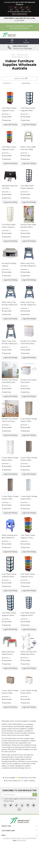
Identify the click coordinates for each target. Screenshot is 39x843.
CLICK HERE (19, 20)
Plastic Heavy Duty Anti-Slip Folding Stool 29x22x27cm (28, 264)
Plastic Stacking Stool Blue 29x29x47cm (9, 536)
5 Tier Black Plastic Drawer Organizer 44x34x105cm (27, 187)
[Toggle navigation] (12, 41)
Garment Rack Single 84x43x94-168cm (28, 226)
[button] (26, 41)
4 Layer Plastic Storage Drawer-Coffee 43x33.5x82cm (10, 497)
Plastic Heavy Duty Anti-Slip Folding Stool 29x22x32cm (10, 303)
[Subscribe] (34, 794)
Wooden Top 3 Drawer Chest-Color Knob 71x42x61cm (10, 420)
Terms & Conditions (27, 799)
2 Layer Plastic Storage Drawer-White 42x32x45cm (28, 692)
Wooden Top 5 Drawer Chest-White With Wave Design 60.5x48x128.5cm (10, 381)
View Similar (7, 117)
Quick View (6, 120)
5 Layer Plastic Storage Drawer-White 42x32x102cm (10, 459)
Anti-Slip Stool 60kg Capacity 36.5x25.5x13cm (9, 264)
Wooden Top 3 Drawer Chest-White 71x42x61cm (28, 381)
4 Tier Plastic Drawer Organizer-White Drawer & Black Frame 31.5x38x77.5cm (28, 109)
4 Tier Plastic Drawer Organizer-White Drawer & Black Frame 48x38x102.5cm (10, 575)
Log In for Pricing (10, 124)
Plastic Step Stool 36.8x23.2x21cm (8, 653)
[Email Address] (19, 795)
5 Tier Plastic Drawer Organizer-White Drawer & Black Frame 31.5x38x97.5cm (28, 614)
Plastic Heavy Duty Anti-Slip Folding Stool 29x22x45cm (10, 342)
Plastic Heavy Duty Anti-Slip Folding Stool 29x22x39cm (28, 303)
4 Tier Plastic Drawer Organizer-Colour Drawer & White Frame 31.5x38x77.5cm (10, 109)
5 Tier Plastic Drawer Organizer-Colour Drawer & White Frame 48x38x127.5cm (28, 575)
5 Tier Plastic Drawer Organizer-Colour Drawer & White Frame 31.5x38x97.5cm (10, 148)
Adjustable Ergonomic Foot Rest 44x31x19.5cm (10, 187)
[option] (19, 27)
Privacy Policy (9, 801)
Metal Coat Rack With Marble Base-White (28, 653)
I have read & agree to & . (19, 800)
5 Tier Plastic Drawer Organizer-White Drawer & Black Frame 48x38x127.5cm (10, 614)
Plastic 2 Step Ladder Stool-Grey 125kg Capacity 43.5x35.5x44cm (28, 148)
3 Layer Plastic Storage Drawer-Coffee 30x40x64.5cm (28, 459)
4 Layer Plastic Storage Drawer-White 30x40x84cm (28, 497)
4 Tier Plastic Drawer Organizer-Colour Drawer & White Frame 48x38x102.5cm (28, 536)
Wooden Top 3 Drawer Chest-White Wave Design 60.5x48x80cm (28, 342)
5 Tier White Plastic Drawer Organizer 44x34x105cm (9, 226)
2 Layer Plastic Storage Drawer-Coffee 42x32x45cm (10, 692)
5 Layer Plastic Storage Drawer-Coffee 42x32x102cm (28, 420)
